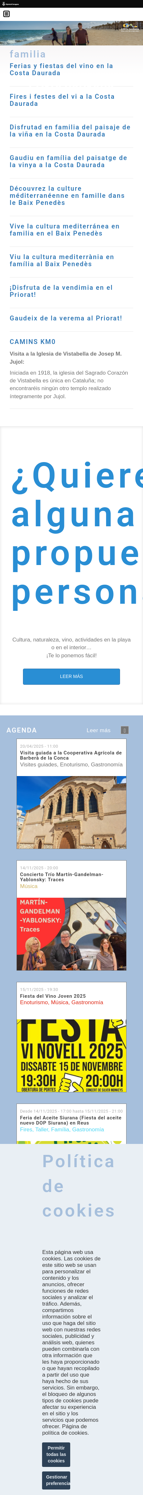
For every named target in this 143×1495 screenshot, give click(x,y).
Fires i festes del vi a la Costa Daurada (62, 100)
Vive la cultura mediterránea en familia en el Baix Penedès (65, 229)
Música (29, 886)
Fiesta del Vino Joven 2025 (53, 996)
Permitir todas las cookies (56, 1454)
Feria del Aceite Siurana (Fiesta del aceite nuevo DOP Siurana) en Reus (71, 1120)
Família (60, 1129)
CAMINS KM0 (33, 342)
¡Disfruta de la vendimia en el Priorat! (61, 291)
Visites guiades (38, 765)
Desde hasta (71, 1111)
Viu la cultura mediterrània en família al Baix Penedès (62, 260)
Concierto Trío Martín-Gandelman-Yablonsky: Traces (62, 877)
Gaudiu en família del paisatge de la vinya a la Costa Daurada (68, 161)
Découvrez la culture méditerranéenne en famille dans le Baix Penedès (67, 196)
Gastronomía (107, 765)
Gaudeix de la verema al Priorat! (66, 318)
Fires (26, 1129)
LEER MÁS (71, 676)
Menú (9, 9)
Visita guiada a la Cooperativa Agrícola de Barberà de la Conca (71, 755)
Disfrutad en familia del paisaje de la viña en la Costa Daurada (70, 130)
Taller (41, 1129)
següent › (125, 730)
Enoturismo (74, 765)
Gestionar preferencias (58, 1480)
